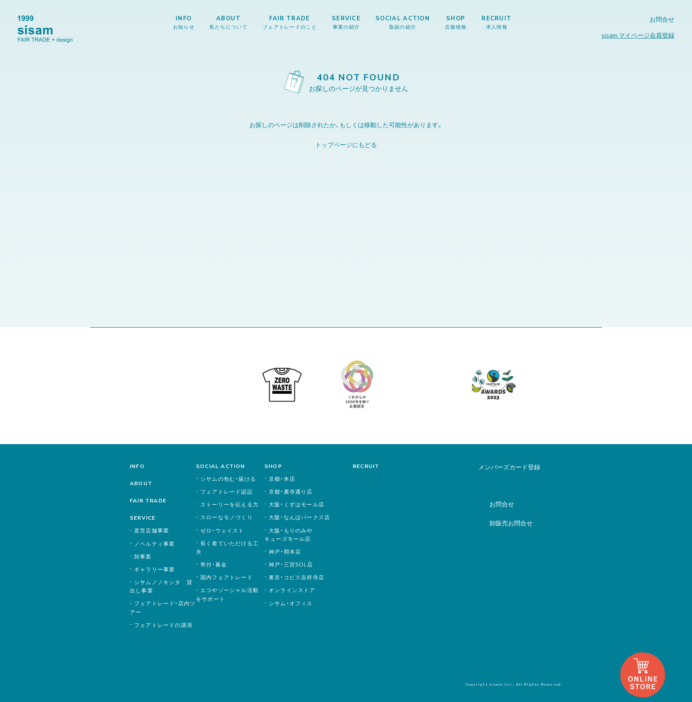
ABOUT (229, 22)
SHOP (455, 22)
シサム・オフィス (291, 603)
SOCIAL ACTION (403, 22)
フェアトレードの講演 (163, 625)
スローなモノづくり (226, 517)
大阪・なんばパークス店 (299, 517)
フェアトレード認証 (226, 491)
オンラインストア (292, 590)
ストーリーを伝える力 (229, 504)
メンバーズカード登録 (509, 466)
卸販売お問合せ (511, 522)
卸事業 (143, 556)
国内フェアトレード (226, 577)
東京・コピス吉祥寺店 (296, 577)
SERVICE (346, 22)
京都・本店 (282, 479)
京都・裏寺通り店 (291, 491)
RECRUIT (496, 22)
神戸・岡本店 (285, 551)
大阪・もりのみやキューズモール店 (288, 534)
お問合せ (662, 19)
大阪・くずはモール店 (296, 504)
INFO (184, 22)
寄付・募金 (213, 564)
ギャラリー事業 (154, 569)
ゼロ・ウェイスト (222, 530)
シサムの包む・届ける (228, 479)
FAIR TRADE (290, 22)
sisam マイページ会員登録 (638, 34)
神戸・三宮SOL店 (291, 564)
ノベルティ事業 (154, 543)
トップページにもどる (346, 144)
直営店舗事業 (151, 530)
